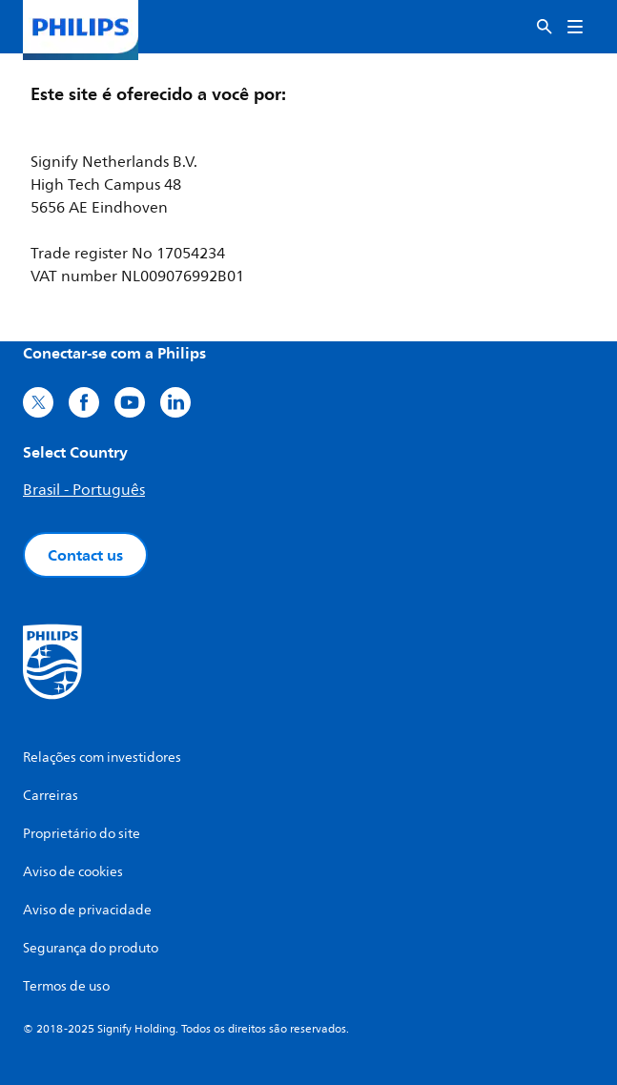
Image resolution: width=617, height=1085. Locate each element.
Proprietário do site (81, 834)
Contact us (85, 555)
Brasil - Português (84, 490)
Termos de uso (66, 986)
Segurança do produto (90, 948)
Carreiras (50, 796)
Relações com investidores (102, 757)
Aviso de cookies (73, 872)
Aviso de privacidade (87, 910)
